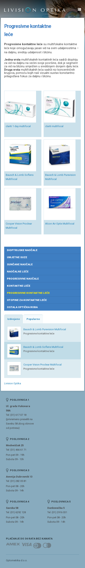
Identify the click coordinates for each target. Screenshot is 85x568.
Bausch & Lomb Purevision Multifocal (44, 329)
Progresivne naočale (23, 278)
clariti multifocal (54, 126)
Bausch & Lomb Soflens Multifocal (43, 346)
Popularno (33, 319)
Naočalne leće (18, 271)
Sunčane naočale (20, 264)
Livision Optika (12, 383)
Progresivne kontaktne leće (28, 292)
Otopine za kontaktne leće (27, 300)
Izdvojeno (13, 319)
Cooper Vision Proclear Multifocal (42, 364)
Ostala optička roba (22, 307)
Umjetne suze (17, 257)
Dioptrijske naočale (22, 250)
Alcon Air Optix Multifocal (59, 223)
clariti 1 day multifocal (18, 126)
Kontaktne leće (18, 285)
